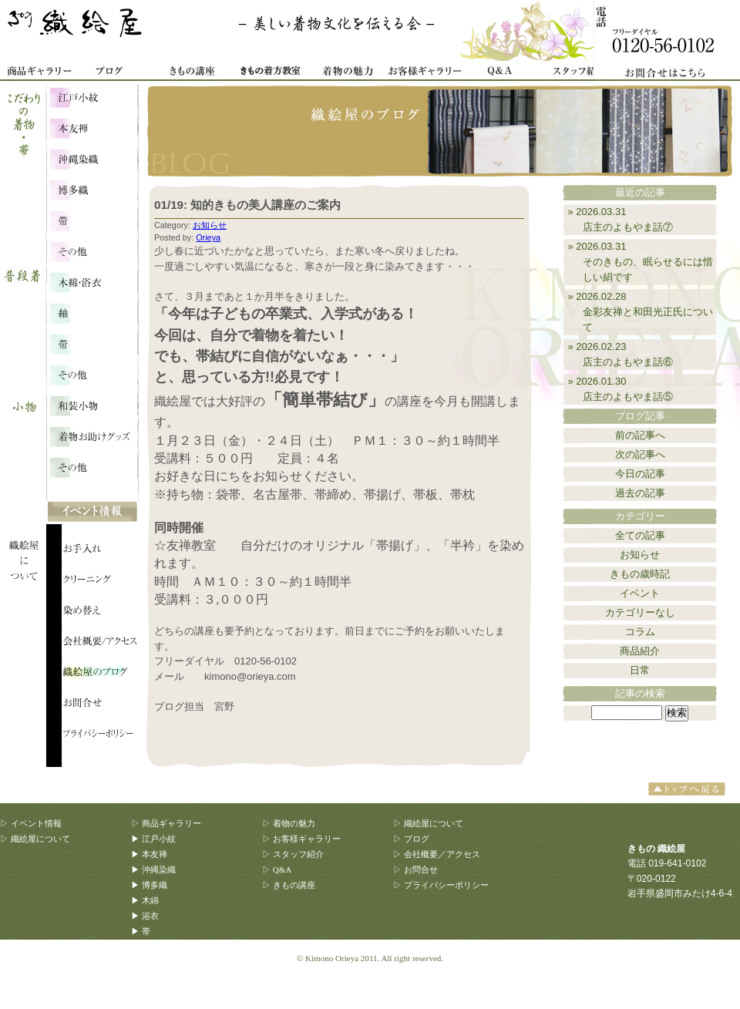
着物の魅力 (346, 73)
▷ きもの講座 (288, 885)
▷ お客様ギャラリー (301, 838)
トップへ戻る (689, 788)
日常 (640, 670)
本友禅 (91, 127)
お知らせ (210, 225)
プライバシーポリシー (100, 736)
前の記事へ (640, 435)
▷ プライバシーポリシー (441, 885)
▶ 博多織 (149, 885)
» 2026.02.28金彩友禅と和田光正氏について (641, 312)
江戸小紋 (91, 96)
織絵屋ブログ (115, 73)
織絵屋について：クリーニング (100, 582)
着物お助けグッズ (91, 435)
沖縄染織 (91, 158)
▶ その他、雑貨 (162, 992)
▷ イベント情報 (31, 823)
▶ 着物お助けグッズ (170, 977)
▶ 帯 (140, 931)
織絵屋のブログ (100, 674)
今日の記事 (640, 473)
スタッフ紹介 (578, 73)
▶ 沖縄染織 (153, 869)
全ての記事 (640, 535)
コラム (640, 631)
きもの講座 (192, 73)
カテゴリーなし (640, 612)
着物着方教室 (269, 73)
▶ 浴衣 (145, 915)
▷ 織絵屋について (35, 838)
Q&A (501, 73)
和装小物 (91, 404)
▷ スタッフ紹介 (293, 854)
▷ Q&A (276, 869)
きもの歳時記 (640, 574)
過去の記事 (640, 493)
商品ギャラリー (38, 73)
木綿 (91, 281)
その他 (91, 373)
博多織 (91, 188)
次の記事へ (640, 454)
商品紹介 (640, 651)
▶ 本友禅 (149, 854)
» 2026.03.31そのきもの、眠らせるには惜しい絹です (641, 261)
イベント (640, 593)
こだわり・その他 (91, 250)
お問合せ (670, 40)
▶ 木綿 (145, 900)
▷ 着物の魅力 (288, 823)
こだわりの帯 (91, 219)
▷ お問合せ (415, 869)
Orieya (208, 237)
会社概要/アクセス (100, 643)
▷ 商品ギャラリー (166, 823)
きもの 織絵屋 (77, 31)
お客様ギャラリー (423, 73)
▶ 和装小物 (153, 962)
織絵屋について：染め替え (100, 612)
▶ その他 (149, 946)
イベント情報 (92, 512)
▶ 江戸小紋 (153, 838)
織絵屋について (31, 501)
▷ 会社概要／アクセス (436, 854)
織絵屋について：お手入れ (100, 551)
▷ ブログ (411, 838)
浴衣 (91, 312)
